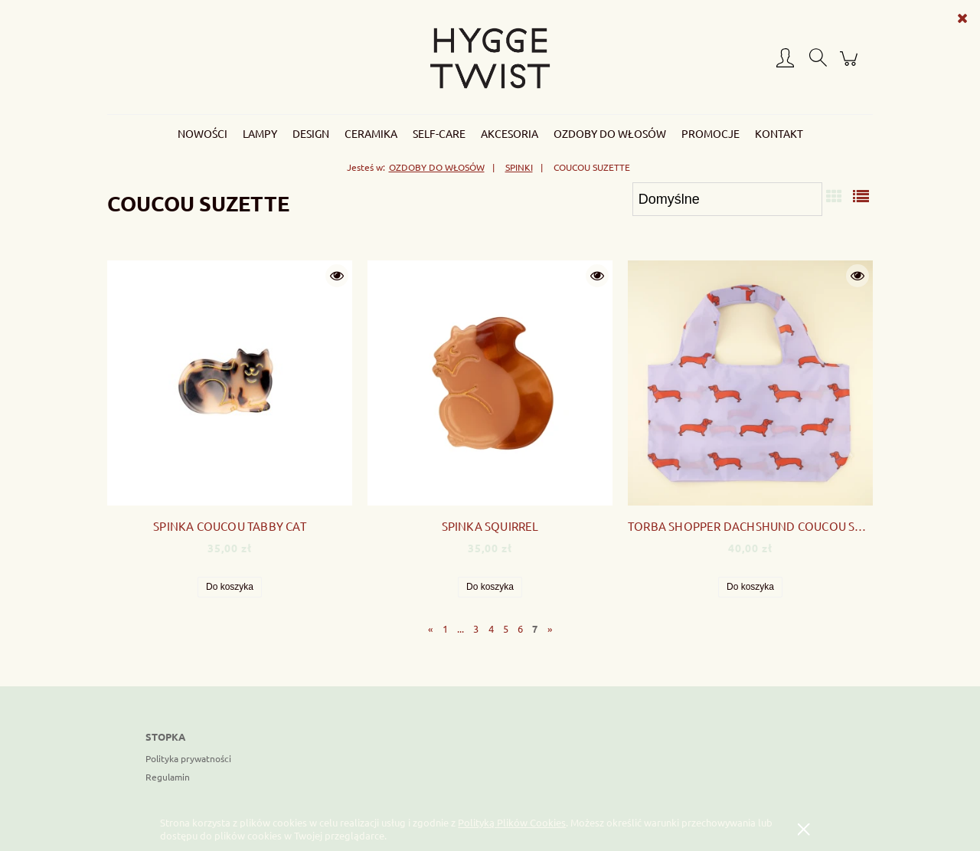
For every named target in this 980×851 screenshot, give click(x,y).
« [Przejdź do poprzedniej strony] (430, 628)
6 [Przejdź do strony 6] (520, 628)
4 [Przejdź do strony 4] (491, 628)
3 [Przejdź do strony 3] (476, 628)
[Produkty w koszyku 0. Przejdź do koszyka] (851, 65)
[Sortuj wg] (727, 199)
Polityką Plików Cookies (512, 822)
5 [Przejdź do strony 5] (505, 628)
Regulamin (167, 777)
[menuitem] (203, 133)
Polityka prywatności (188, 758)
